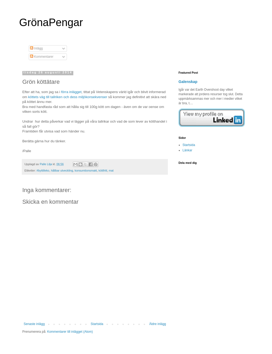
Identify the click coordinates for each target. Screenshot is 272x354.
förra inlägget (71, 92)
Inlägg (36, 48)
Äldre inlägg (157, 324)
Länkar (187, 150)
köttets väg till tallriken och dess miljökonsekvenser (67, 97)
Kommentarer (41, 57)
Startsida (97, 324)
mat (111, 170)
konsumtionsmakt (86, 170)
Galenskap (187, 82)
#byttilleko (43, 170)
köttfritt (103, 170)
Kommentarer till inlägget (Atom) (70, 332)
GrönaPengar (51, 22)
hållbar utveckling (62, 170)
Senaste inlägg (34, 324)
